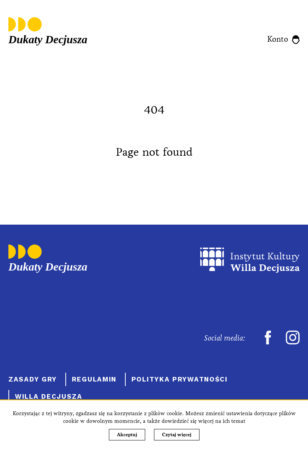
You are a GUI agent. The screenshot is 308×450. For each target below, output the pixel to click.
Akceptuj (127, 434)
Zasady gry (32, 379)
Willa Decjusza (49, 396)
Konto (277, 39)
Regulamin (94, 379)
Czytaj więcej (176, 434)
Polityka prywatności (179, 379)
